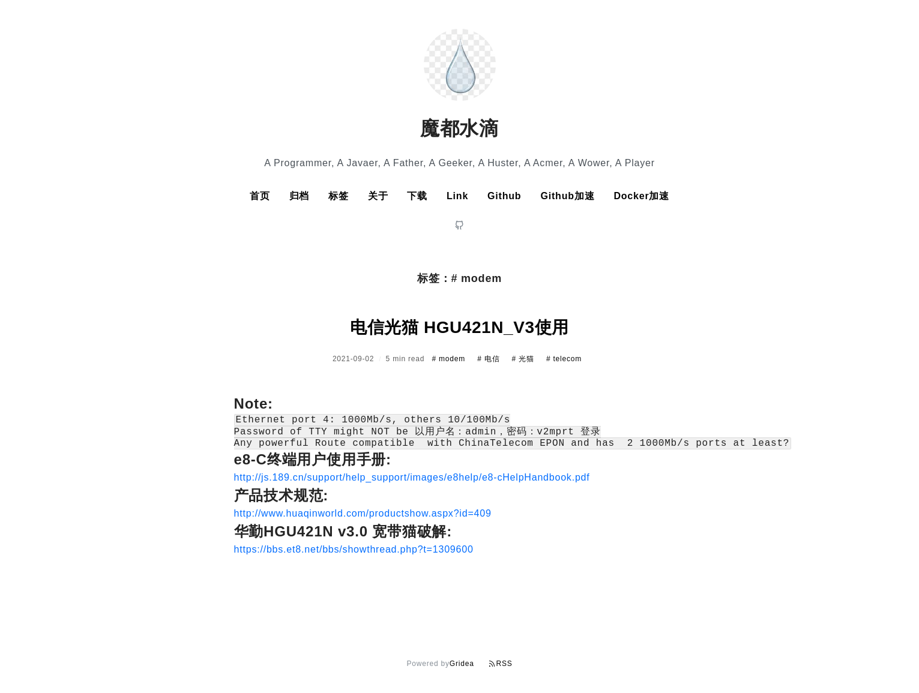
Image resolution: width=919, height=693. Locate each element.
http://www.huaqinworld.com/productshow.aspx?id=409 (363, 519)
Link (457, 196)
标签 (338, 196)
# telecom (564, 359)
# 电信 (489, 359)
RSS (501, 664)
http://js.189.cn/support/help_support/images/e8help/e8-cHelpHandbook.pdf (412, 483)
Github (504, 196)
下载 (417, 196)
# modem (450, 359)
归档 (299, 196)
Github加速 (567, 196)
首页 (260, 196)
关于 (378, 196)
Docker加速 (641, 196)
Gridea (462, 663)
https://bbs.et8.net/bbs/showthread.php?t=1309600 (354, 555)
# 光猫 (524, 359)
